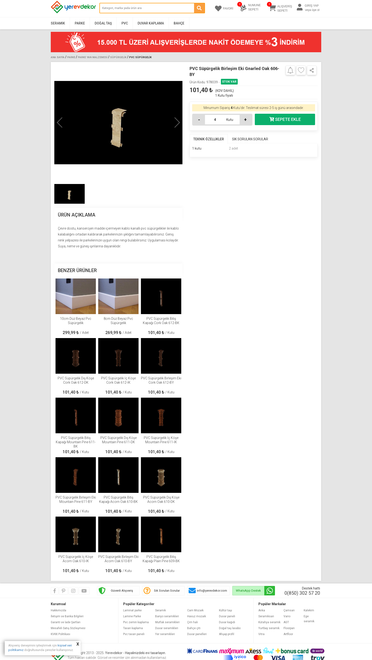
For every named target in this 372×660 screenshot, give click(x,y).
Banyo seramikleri (167, 616)
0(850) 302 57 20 (302, 593)
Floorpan (289, 628)
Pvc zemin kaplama (136, 622)
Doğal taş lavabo (230, 628)
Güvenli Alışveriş (122, 590)
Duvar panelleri (197, 634)
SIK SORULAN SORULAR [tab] (250, 139)
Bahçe (179, 23)
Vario (287, 616)
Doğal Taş (103, 23)
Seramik (58, 23)
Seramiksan (266, 616)
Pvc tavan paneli (133, 634)
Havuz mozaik (196, 616)
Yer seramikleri (165, 634)
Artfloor (288, 634)
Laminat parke (132, 610)
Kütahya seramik (269, 622)
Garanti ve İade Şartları (65, 622)
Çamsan (289, 610)
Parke (80, 23)
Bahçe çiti (193, 628)
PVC (124, 23)
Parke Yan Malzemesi (92, 57)
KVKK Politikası (60, 634)
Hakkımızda (58, 610)
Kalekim (309, 610)
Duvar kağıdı (227, 622)
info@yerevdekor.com (212, 590)
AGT (286, 622)
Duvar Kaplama (151, 23)
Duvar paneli (227, 616)
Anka (261, 610)
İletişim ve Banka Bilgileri (67, 616)
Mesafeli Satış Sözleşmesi (68, 628)
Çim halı (192, 622)
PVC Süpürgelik (140, 57)
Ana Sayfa (58, 57)
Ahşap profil (226, 634)
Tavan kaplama (133, 628)
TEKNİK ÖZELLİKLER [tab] (208, 139)
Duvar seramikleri (166, 628)
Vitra (261, 634)
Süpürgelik (118, 57)
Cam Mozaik (195, 610)
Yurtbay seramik (268, 628)
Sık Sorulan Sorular (167, 590)
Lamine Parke (132, 616)
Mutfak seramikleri (167, 622)
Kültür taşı (225, 610)
